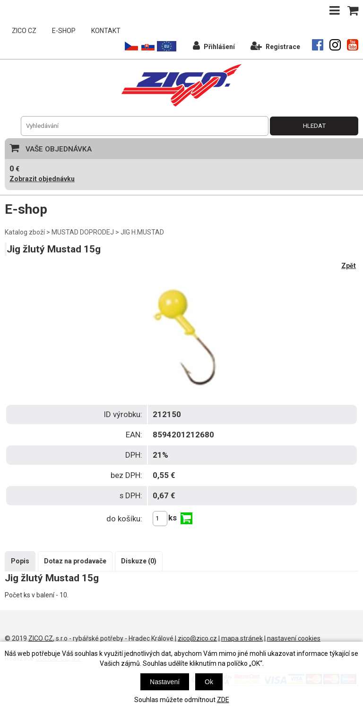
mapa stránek (242, 638)
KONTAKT (106, 30)
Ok (209, 682)
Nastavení (165, 682)
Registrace (275, 45)
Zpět (348, 265)
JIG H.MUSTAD (142, 232)
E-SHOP (64, 30)
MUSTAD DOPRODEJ (83, 232)
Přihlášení (214, 45)
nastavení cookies (293, 638)
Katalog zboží (25, 232)
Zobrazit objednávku (42, 179)
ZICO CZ (24, 30)
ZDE (223, 700)
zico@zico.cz (197, 638)
